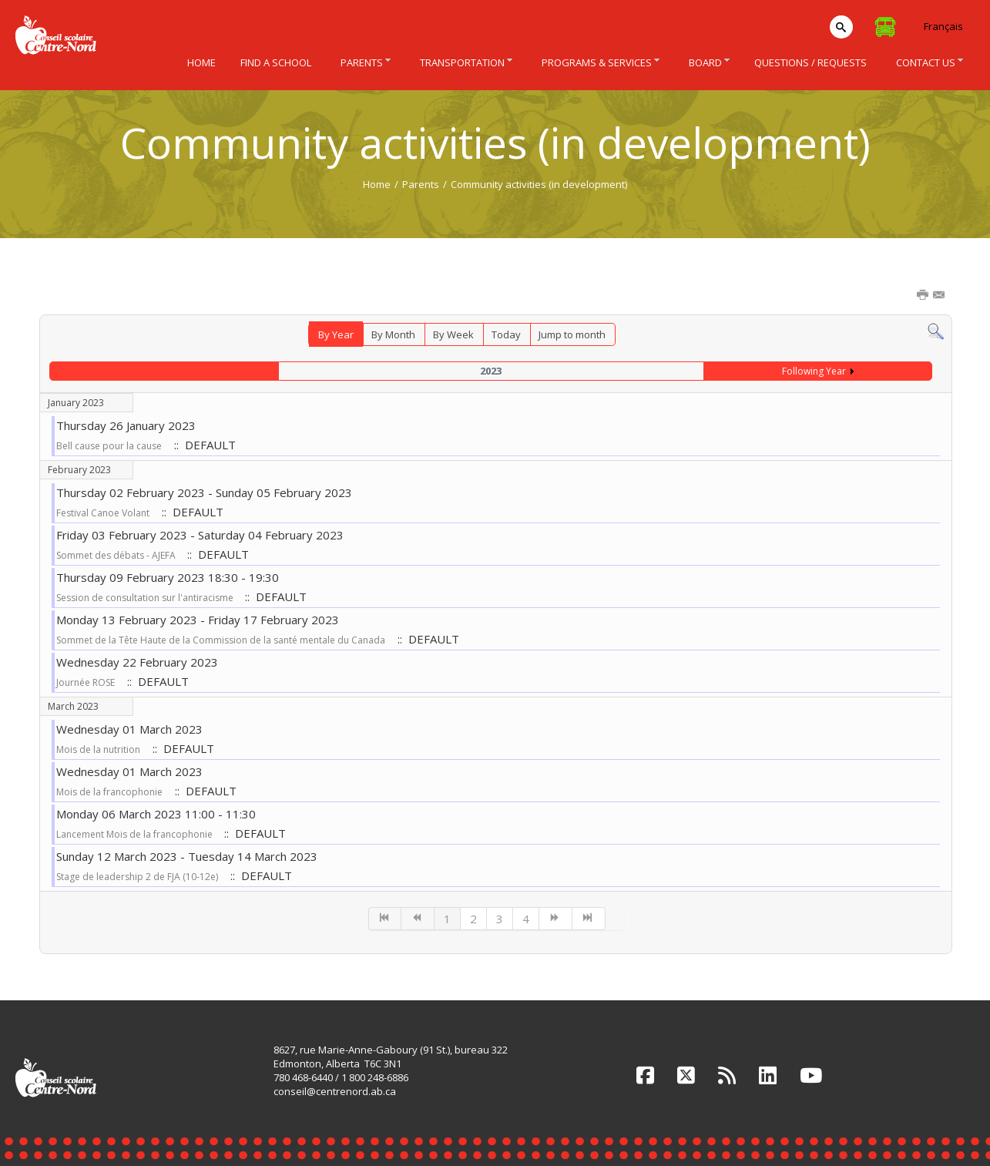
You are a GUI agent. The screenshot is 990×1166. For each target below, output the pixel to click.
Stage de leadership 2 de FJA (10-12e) (137, 876)
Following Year (814, 371)
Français (943, 26)
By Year (336, 334)
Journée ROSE (85, 682)
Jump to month (572, 334)
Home (377, 184)
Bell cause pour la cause (109, 445)
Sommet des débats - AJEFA (117, 555)
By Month (393, 334)
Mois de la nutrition (98, 749)
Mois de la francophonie (109, 791)
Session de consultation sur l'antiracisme (146, 597)
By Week (453, 334)
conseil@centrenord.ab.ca (335, 1091)
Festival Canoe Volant (102, 512)
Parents (420, 184)
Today (506, 334)
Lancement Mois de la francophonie (135, 834)
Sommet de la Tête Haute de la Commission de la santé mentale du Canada (220, 640)
